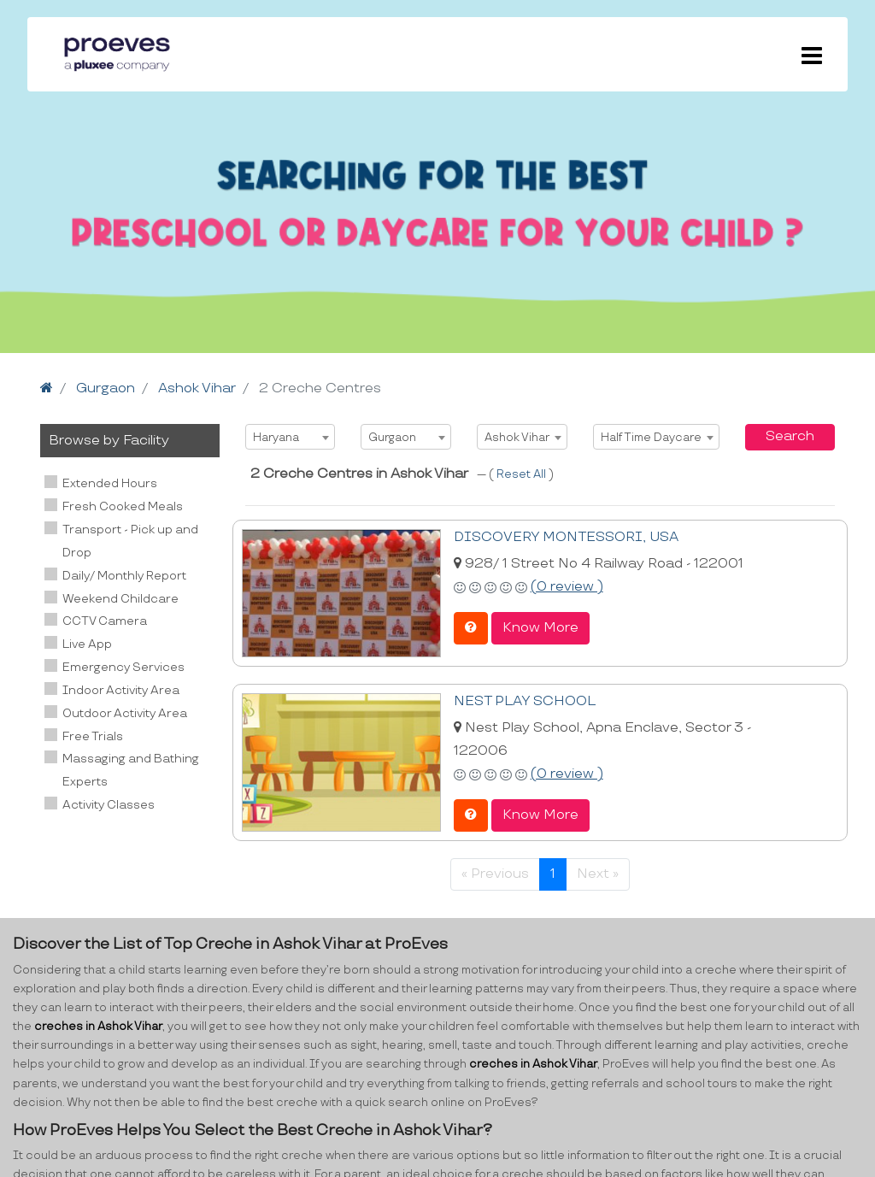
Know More (540, 628)
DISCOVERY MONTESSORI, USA (566, 537)
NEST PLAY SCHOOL (525, 701)
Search (790, 436)
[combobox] (290, 437)
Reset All (522, 474)
